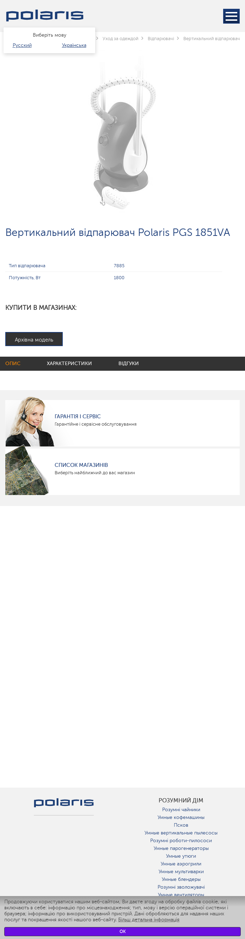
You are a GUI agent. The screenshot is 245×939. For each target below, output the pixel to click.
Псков (181, 825)
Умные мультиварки (181, 872)
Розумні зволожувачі (181, 887)
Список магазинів (81, 465)
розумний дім (181, 800)
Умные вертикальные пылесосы (181, 833)
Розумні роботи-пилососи (181, 841)
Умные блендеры (181, 879)
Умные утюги (181, 856)
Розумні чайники (181, 810)
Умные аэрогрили (181, 864)
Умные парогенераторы (181, 848)
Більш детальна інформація (148, 920)
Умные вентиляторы (181, 895)
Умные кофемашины (181, 817)
